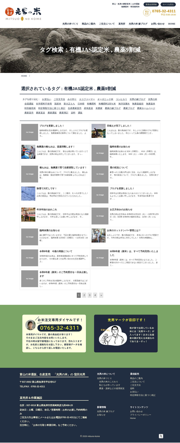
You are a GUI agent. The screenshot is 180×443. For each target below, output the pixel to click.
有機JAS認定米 (89, 50)
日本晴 (81, 104)
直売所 (121, 24)
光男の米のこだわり (108, 381)
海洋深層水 (124, 104)
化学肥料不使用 (44, 104)
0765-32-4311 (38, 386)
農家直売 (28, 113)
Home (133, 418)
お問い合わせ (158, 24)
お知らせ (101, 415)
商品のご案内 (88, 24)
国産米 (57, 104)
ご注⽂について (107, 24)
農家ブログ (129, 108)
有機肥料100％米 (107, 104)
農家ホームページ (146, 108)
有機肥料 (91, 104)
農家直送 (40, 113)
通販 (80, 113)
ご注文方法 (59, 99)
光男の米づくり (70, 24)
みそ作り (72, 99)
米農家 (99, 108)
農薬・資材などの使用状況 (111, 388)
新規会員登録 (151, 4)
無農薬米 (150, 104)
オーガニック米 (105, 99)
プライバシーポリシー (140, 415)
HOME (171, 24)
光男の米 (152, 99)
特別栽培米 (30, 108)
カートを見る (168, 4)
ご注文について (137, 381)
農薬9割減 (127, 50)
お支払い (46, 99)
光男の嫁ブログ (137, 99)
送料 (73, 113)
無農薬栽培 (137, 104)
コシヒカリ (121, 99)
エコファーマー (87, 99)
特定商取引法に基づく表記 (51, 108)
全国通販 (28, 104)
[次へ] (101, 295)
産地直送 (88, 108)
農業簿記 (63, 113)
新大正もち (69, 104)
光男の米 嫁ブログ (138, 24)
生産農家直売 (74, 108)
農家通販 (52, 113)
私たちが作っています (109, 385)
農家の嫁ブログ (113, 108)
